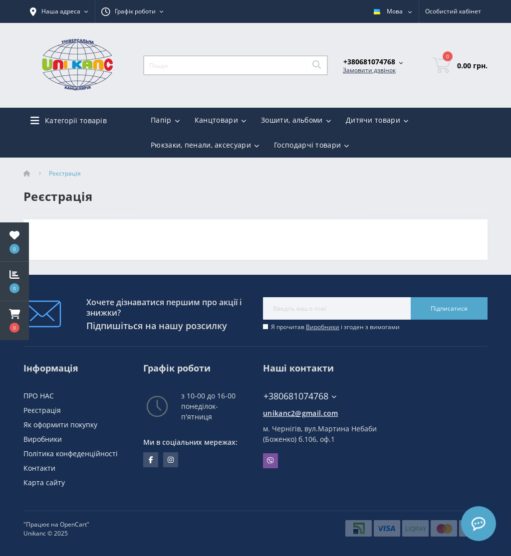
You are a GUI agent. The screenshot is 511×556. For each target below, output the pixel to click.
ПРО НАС (38, 395)
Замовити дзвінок (369, 70)
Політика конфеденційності (70, 453)
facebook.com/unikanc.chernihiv (151, 459)
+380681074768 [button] (299, 396)
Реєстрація (42, 410)
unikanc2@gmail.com (300, 413)
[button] (14, 320)
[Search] (316, 65)
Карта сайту (44, 482)
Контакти (39, 468)
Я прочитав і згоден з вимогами (335, 327)
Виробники (322, 327)
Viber (270, 460)
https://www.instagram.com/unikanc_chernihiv (171, 459)
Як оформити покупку (60, 424)
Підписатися (449, 308)
